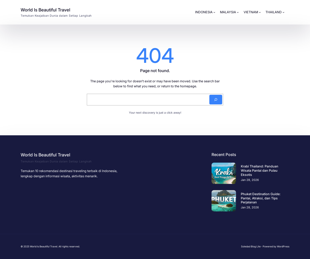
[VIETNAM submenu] (260, 12)
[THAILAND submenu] (284, 12)
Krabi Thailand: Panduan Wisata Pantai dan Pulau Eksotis (259, 170)
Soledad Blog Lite (251, 246)
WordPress (283, 246)
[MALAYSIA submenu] (238, 12)
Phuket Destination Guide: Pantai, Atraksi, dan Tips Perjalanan (261, 198)
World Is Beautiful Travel (45, 9)
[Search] (215, 99)
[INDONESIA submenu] (214, 12)
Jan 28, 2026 (250, 180)
